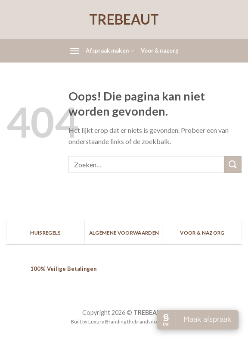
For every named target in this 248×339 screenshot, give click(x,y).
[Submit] (233, 164)
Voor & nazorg (160, 50)
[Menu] (74, 50)
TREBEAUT (124, 19)
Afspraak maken (110, 51)
